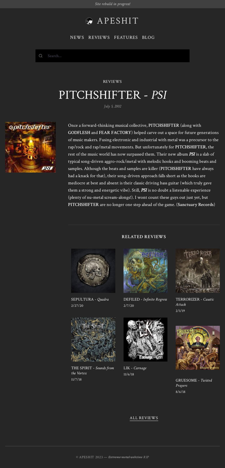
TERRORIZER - (195, 302)
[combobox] (112, 55)
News (77, 37)
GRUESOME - (194, 383)
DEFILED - (145, 299)
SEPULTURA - (90, 299)
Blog (148, 37)
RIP (146, 457)
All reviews (144, 418)
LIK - (135, 368)
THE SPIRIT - (92, 370)
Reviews (99, 37)
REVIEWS (112, 81)
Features (126, 37)
